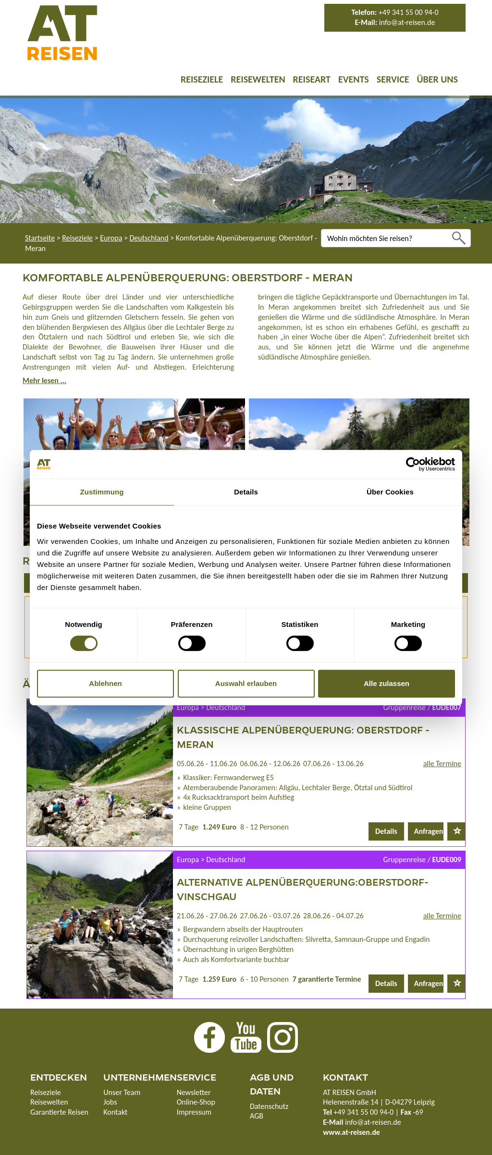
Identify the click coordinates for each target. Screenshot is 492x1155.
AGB (256, 1115)
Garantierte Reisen (59, 1112)
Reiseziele (202, 79)
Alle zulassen (386, 683)
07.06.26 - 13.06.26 (333, 763)
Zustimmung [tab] (102, 492)
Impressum (194, 1112)
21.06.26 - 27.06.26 (207, 915)
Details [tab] (246, 492)
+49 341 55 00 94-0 (409, 12)
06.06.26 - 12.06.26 (270, 763)
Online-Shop (196, 1102)
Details (386, 831)
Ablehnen (105, 683)
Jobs (110, 1102)
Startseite (40, 237)
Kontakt (115, 1112)
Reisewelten (258, 79)
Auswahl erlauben (246, 683)
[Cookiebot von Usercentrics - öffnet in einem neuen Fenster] (413, 464)
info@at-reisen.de (407, 22)
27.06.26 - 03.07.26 (270, 915)
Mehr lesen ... (44, 380)
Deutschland (149, 237)
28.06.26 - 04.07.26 (333, 915)
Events (353, 79)
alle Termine (442, 763)
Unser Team (121, 1092)
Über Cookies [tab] (390, 492)
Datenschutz (269, 1106)
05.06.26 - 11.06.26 (207, 763)
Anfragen (428, 831)
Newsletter (194, 1092)
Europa (111, 237)
